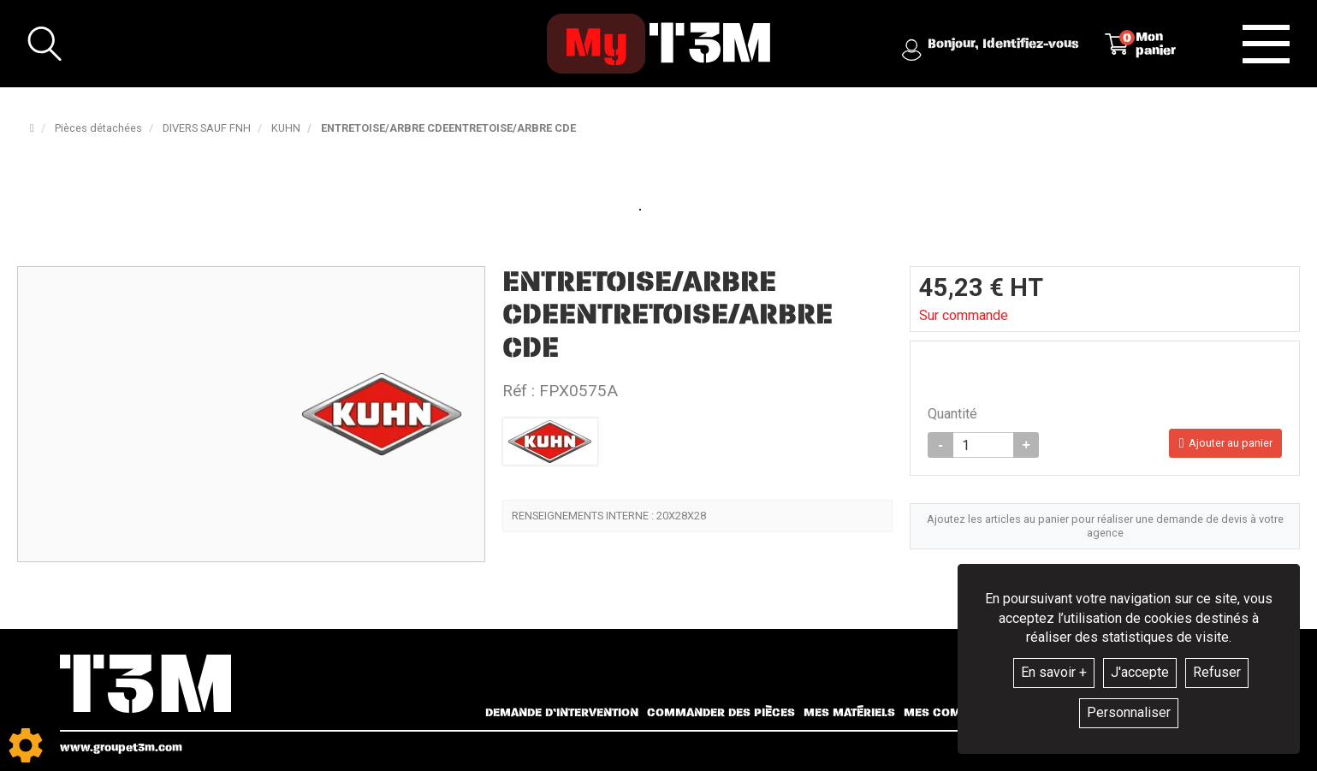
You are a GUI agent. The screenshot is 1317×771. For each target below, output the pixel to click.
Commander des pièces (721, 713)
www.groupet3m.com (121, 747)
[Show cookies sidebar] (26, 745)
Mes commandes (957, 713)
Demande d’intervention (561, 713)
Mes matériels (849, 713)
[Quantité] (983, 445)
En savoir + (1054, 672)
